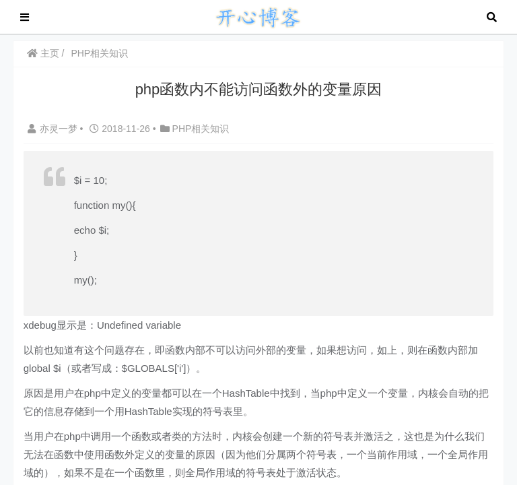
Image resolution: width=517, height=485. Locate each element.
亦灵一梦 (54, 128)
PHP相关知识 (100, 53)
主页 (43, 53)
